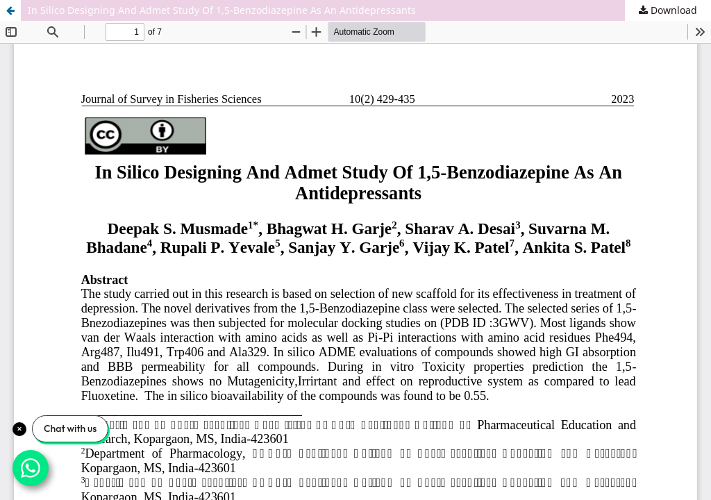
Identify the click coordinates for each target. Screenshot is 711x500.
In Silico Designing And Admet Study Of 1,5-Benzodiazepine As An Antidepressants (222, 10)
